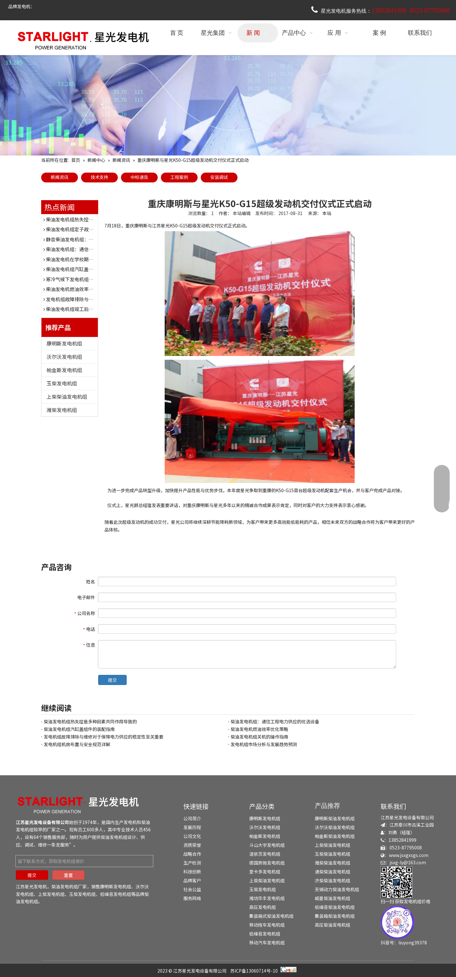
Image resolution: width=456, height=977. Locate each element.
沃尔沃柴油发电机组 (335, 827)
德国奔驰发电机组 (267, 863)
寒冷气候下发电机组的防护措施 (79, 279)
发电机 (130, 822)
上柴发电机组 (51, 894)
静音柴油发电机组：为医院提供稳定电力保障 (93, 239)
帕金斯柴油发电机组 (335, 836)
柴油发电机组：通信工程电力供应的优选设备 (93, 249)
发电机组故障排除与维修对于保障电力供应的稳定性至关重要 (103, 736)
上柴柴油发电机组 (67, 396)
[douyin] (397, 922)
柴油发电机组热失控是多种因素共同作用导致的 (96, 219)
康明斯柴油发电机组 (335, 818)
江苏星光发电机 (31, 886)
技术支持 (99, 177)
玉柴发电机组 (62, 383)
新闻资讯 (59, 177)
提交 (112, 680)
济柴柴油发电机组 (332, 880)
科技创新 (192, 871)
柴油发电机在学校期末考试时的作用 (84, 259)
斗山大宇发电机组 (267, 845)
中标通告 (139, 177)
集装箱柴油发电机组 (335, 916)
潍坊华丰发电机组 (267, 898)
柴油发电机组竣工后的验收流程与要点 (86, 309)
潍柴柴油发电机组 (332, 863)
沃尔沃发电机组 (64, 356)
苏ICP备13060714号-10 (254, 970)
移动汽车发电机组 (267, 942)
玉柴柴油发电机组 (332, 854)
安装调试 (219, 177)
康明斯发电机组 (64, 343)
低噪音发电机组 (115, 894)
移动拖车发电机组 (267, 925)
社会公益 (192, 889)
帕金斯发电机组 (64, 370)
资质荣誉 (192, 845)
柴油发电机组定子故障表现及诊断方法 (86, 229)
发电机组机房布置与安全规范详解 (77, 744)
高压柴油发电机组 (332, 925)
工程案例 (179, 177)
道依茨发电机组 (264, 854)
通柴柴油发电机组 (332, 871)
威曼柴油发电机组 (332, 898)
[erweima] (396, 882)
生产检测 (192, 863)
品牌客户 (192, 880)
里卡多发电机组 (264, 871)
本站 (326, 213)
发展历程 (192, 827)
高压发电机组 (262, 907)
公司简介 (192, 818)
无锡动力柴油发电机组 (337, 889)
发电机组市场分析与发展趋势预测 (264, 744)
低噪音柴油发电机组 (335, 907)
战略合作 (192, 854)
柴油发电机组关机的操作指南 (259, 736)
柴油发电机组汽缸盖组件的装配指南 (84, 269)
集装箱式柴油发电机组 (271, 916)
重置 (68, 875)
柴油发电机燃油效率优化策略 (77, 289)
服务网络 (192, 898)
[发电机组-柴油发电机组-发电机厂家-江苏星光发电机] (79, 804)
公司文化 (192, 836)
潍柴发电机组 (62, 410)
